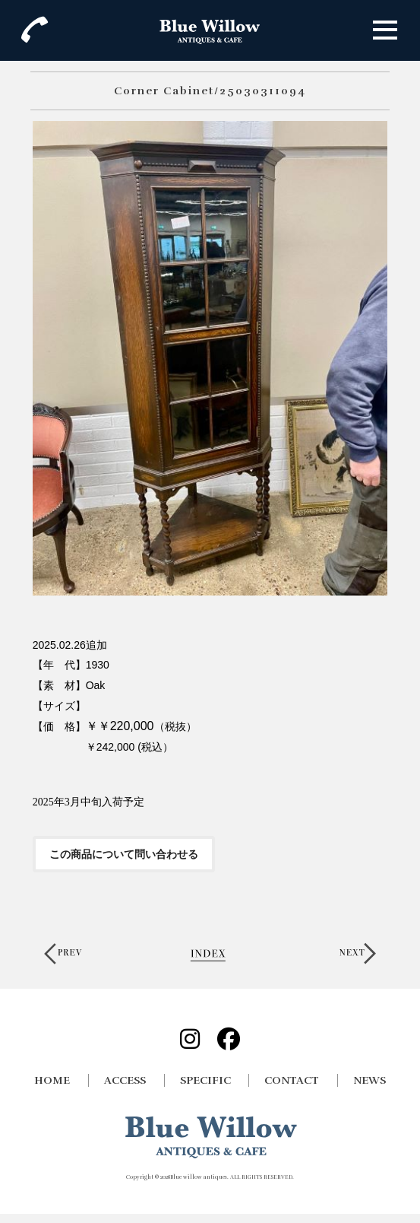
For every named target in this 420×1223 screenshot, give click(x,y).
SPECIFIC (205, 1080)
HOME (52, 1080)
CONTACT (291, 1080)
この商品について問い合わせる (123, 854)
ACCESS (125, 1080)
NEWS (369, 1080)
